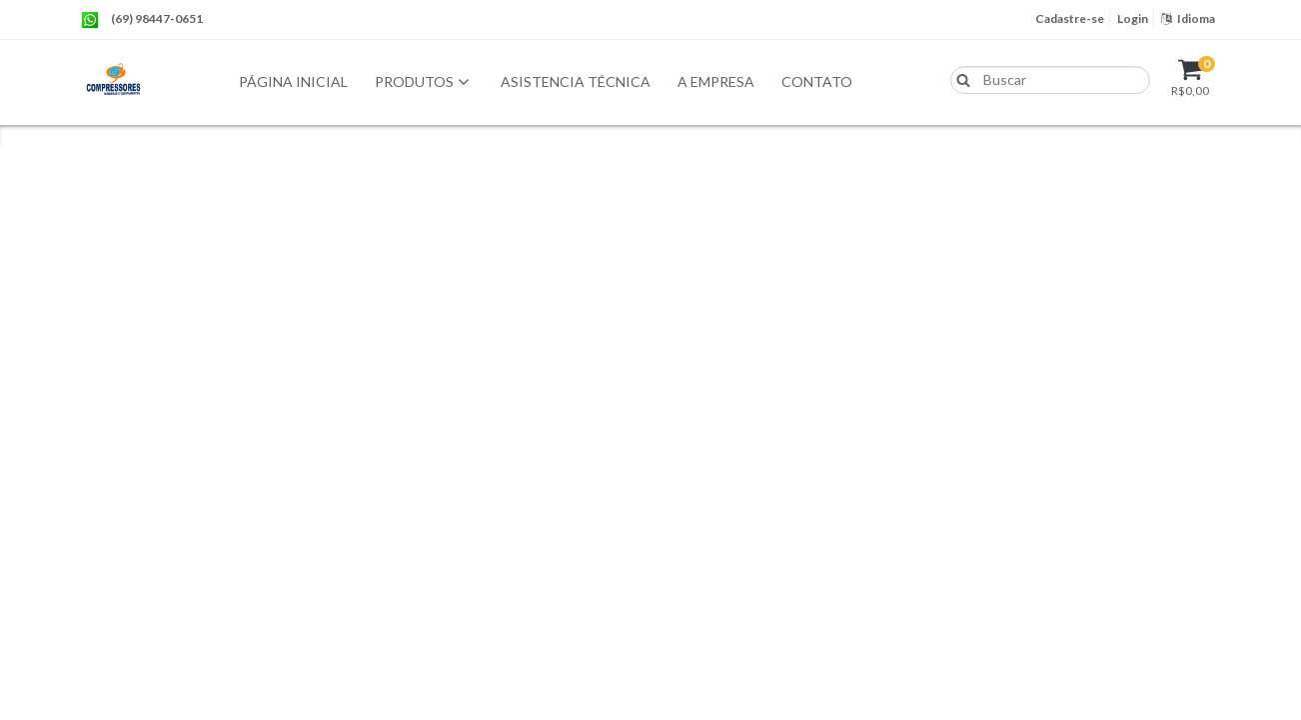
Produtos (424, 83)
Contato (816, 81)
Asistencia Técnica (575, 81)
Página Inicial (293, 81)
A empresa (715, 81)
